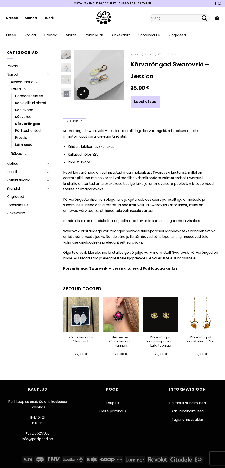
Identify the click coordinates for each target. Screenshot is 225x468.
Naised (12, 17)
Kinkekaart (120, 35)
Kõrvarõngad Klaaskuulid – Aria (200, 339)
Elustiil (49, 17)
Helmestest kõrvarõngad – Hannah (121, 341)
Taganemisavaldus (187, 419)
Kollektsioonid (18, 180)
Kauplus (112, 403)
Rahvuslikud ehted (30, 102)
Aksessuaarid (22, 81)
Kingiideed (177, 35)
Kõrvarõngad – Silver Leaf (81, 339)
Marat (71, 35)
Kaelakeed (24, 109)
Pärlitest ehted (28, 130)
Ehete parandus (112, 411)
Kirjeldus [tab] (74, 121)
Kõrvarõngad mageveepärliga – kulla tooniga (161, 341)
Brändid (50, 35)
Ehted (11, 35)
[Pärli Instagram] (219, 3)
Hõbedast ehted (29, 96)
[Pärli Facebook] (215, 3)
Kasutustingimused (187, 411)
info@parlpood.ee (37, 438)
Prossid (21, 137)
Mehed (31, 17)
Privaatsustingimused (187, 403)
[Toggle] (48, 74)
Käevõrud (23, 116)
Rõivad (30, 35)
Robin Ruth (94, 35)
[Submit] (204, 18)
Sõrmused (23, 144)
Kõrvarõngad (27, 123)
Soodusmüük (149, 35)
